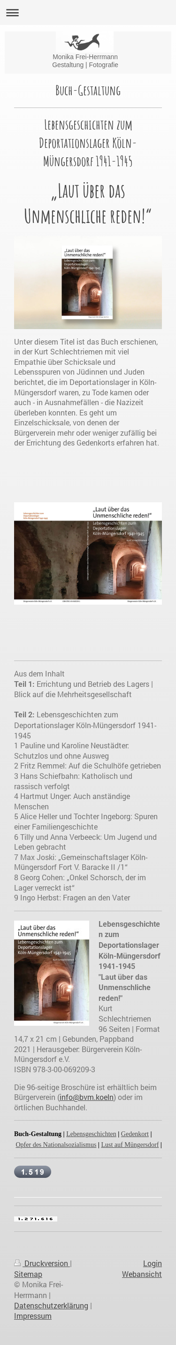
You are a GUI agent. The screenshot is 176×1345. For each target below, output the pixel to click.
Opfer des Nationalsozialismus (56, 1144)
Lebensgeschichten (91, 1133)
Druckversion (42, 1263)
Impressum (33, 1316)
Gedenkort (135, 1133)
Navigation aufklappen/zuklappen (88, 12)
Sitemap (28, 1274)
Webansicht (142, 1274)
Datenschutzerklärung (51, 1305)
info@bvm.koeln (87, 1097)
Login (152, 1263)
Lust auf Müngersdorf (130, 1144)
